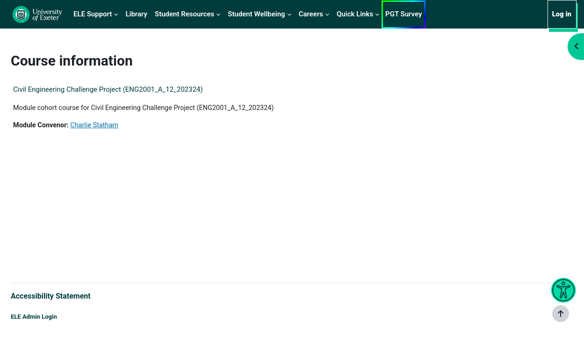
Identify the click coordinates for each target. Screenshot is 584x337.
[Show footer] (560, 313)
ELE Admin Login (56, 317)
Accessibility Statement (73, 295)
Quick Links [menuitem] (355, 14)
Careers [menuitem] (311, 14)
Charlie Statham (120, 126)
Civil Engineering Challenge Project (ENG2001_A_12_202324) (130, 89)
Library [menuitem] (136, 14)
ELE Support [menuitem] (92, 14)
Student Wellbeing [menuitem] (256, 14)
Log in (561, 14)
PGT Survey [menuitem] (403, 14)
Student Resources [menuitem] (184, 14)
